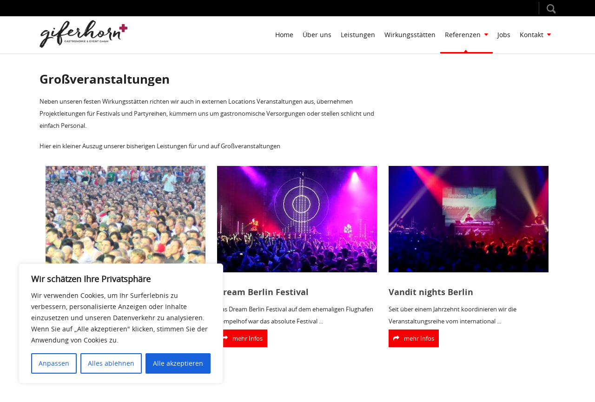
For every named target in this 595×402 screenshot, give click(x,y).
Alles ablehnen (111, 363)
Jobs (503, 34)
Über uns (317, 34)
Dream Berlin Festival (263, 292)
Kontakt (535, 34)
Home (284, 34)
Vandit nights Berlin (431, 292)
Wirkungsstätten (410, 34)
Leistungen (358, 34)
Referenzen (466, 34)
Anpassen (54, 363)
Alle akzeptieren (178, 363)
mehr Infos (242, 338)
